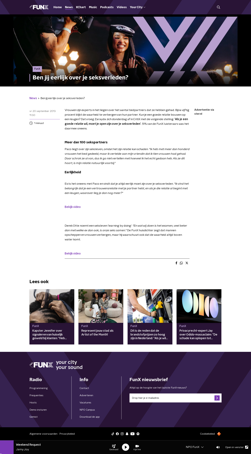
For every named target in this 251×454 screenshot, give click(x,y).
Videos (122, 7)
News (69, 7)
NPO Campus (87, 410)
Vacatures (85, 402)
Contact (84, 388)
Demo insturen (38, 410)
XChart (81, 7)
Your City (137, 7)
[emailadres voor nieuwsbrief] (176, 397)
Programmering (38, 388)
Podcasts (106, 7)
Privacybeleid (67, 434)
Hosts (33, 402)
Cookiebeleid (207, 434)
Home (57, 7)
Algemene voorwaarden (43, 434)
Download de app (90, 417)
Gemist (33, 417)
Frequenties (36, 395)
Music (93, 7)
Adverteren (86, 395)
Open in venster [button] (236, 447)
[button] (114, 447)
